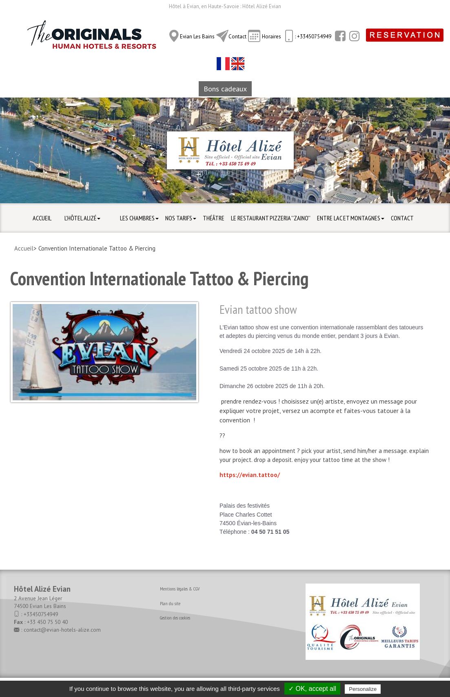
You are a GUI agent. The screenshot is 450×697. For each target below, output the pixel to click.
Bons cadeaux (225, 88)
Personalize (363, 689)
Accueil (42, 218)
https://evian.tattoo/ (249, 475)
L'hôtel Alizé (82, 218)
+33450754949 (41, 614)
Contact (237, 36)
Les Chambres (139, 218)
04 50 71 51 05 (270, 531)
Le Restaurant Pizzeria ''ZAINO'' (270, 218)
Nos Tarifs (180, 218)
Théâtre (213, 218)
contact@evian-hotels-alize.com (62, 629)
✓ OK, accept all (312, 688)
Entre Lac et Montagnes (350, 218)
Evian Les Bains (197, 36)
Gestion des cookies (175, 618)
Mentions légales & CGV (180, 589)
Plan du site (170, 603)
